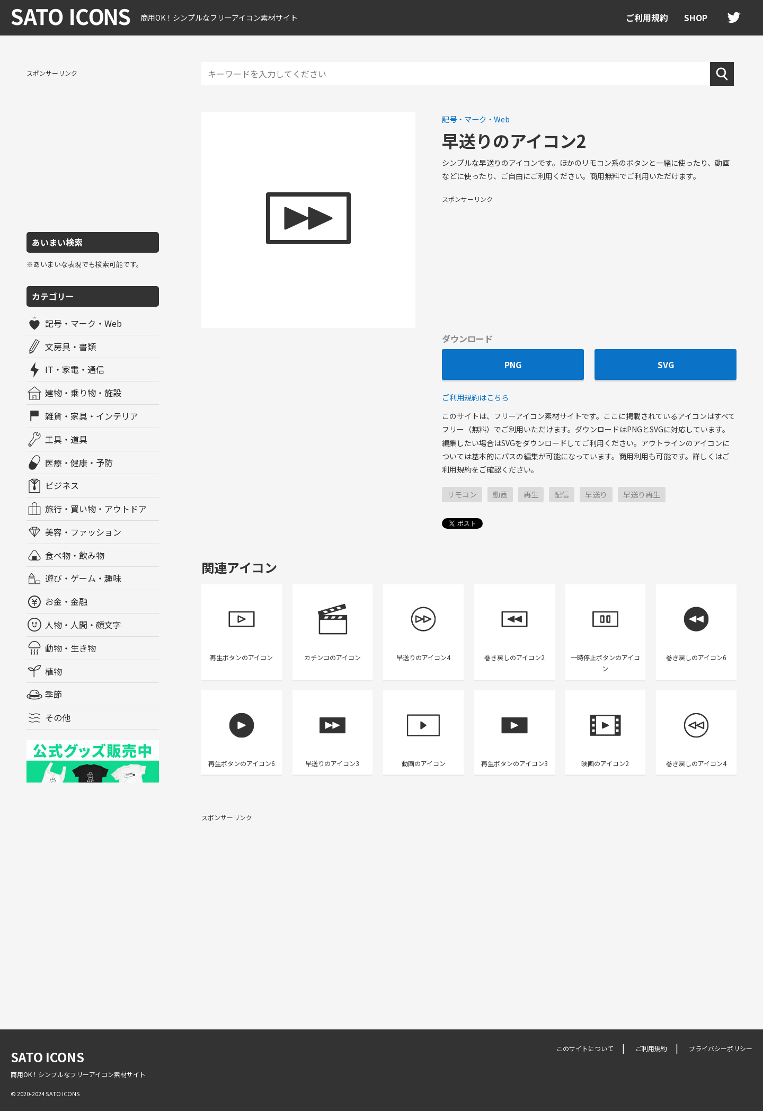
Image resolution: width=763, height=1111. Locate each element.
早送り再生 (641, 494)
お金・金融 (66, 601)
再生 (531, 494)
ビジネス (62, 485)
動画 (500, 494)
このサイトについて (585, 1048)
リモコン (462, 494)
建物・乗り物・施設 (83, 392)
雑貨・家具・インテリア (91, 416)
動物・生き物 (70, 648)
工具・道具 (66, 439)
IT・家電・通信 (74, 369)
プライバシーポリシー (720, 1048)
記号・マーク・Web (83, 323)
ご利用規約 (647, 17)
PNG (512, 364)
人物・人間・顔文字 (83, 624)
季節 (53, 694)
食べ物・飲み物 (74, 555)
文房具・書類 (70, 346)
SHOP (695, 17)
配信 (561, 494)
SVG (666, 364)
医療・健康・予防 (79, 462)
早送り (596, 494)
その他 (57, 717)
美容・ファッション (83, 532)
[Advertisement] (92, 150)
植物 (53, 671)
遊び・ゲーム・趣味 (83, 578)
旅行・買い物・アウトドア (96, 508)
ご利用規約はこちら (475, 397)
